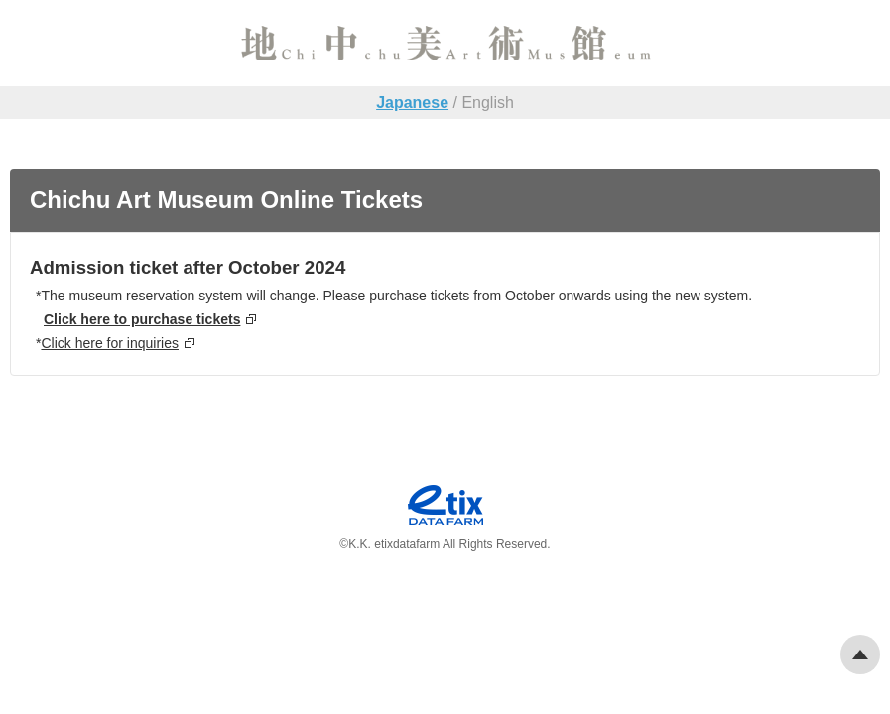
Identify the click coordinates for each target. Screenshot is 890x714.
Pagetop (860, 654)
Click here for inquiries (110, 343)
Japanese (412, 102)
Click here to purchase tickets (142, 319)
